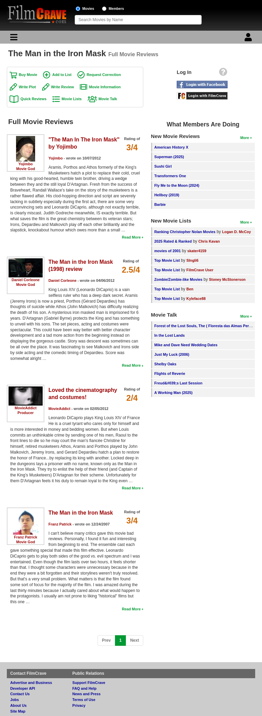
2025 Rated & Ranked (173, 241)
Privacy (78, 705)
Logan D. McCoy (236, 232)
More (244, 138)
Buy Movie (28, 75)
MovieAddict (26, 408)
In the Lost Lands (169, 335)
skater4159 (196, 251)
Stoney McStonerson (227, 279)
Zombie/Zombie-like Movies (178, 279)
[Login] (249, 38)
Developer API (22, 688)
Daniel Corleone (26, 280)
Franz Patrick (25, 537)
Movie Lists (72, 99)
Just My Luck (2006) (171, 354)
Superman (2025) (169, 157)
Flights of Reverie (169, 373)
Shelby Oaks (165, 364)
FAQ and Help (84, 688)
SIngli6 (192, 260)
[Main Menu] (13, 38)
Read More (131, 237)
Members (116, 9)
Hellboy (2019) (166, 195)
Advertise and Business (31, 683)
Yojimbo (25, 164)
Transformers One (170, 176)
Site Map (17, 711)
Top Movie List (167, 260)
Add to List (61, 75)
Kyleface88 (195, 298)
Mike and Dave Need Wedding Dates (185, 345)
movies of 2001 (167, 251)
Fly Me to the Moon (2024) (176, 185)
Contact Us (20, 694)
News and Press (86, 694)
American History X (171, 147)
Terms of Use (84, 700)
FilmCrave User (199, 270)
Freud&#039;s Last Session (178, 383)
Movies (88, 9)
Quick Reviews (33, 99)
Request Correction (104, 75)
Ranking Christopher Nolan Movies (184, 232)
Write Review (62, 87)
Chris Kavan (209, 241)
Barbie (160, 204)
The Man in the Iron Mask (80, 513)
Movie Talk (108, 99)
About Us (18, 705)
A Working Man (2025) (173, 393)
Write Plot (27, 87)
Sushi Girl (163, 166)
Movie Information (105, 87)
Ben (189, 289)
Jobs (14, 700)
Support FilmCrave (88, 683)
